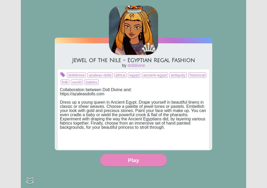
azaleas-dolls (100, 75)
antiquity (178, 75)
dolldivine (136, 65)
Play (133, 160)
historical (197, 75)
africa (120, 75)
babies (91, 82)
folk (65, 82)
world (77, 82)
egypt (134, 75)
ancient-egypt (155, 75)
